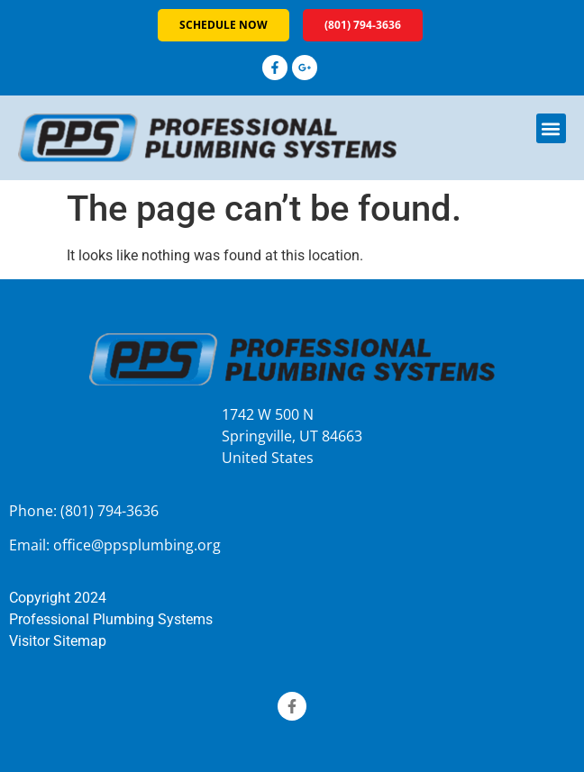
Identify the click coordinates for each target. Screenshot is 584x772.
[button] (551, 128)
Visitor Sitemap (57, 640)
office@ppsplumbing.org (137, 545)
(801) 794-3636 (109, 511)
